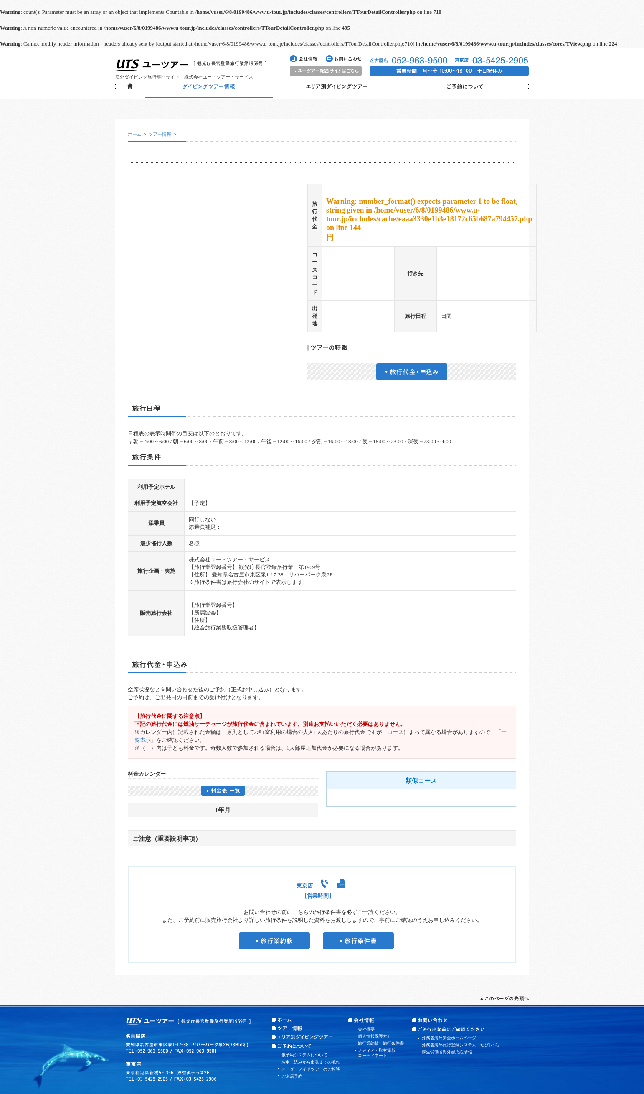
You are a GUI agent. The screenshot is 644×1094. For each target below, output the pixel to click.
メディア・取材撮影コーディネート (377, 1053)
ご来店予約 (291, 1076)
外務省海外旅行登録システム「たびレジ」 (461, 1045)
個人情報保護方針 (374, 1036)
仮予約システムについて (304, 1055)
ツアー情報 (159, 134)
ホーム (135, 134)
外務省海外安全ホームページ (449, 1038)
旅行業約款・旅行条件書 (381, 1043)
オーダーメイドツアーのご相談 (310, 1069)
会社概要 (366, 1029)
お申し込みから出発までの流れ (310, 1062)
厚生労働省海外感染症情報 (447, 1052)
